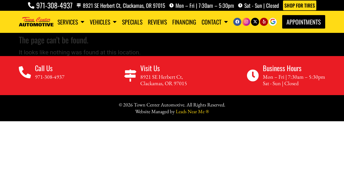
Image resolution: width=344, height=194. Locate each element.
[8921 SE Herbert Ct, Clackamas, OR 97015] (79, 5)
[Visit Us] (130, 77)
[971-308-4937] (31, 5)
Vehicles (103, 21)
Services (71, 21)
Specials (132, 22)
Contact (215, 21)
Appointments (303, 21)
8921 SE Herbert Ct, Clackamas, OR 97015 (124, 5)
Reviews (157, 22)
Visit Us (150, 69)
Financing (184, 22)
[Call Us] (25, 74)
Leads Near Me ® (192, 112)
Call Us (44, 69)
